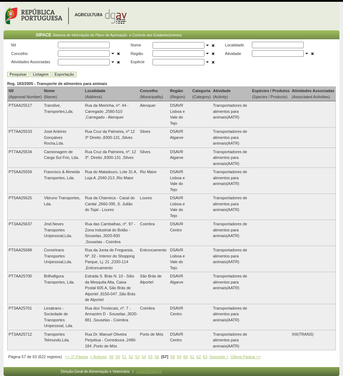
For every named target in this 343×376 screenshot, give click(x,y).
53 (137, 357)
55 (150, 357)
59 (179, 357)
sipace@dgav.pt (149, 372)
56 (157, 357)
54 (144, 357)
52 (131, 357)
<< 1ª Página (76, 357)
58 (172, 357)
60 (185, 357)
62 (199, 357)
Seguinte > (218, 357)
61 (192, 357)
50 (118, 357)
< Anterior (98, 357)
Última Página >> (245, 357)
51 (124, 357)
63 (205, 357)
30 (111, 357)
